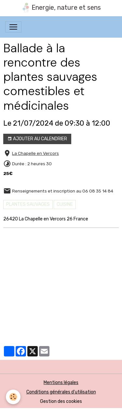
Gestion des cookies (61, 401)
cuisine (65, 204)
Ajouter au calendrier (37, 139)
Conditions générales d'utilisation (61, 392)
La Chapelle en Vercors (35, 153)
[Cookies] (13, 397)
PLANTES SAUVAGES (28, 204)
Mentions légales (61, 382)
